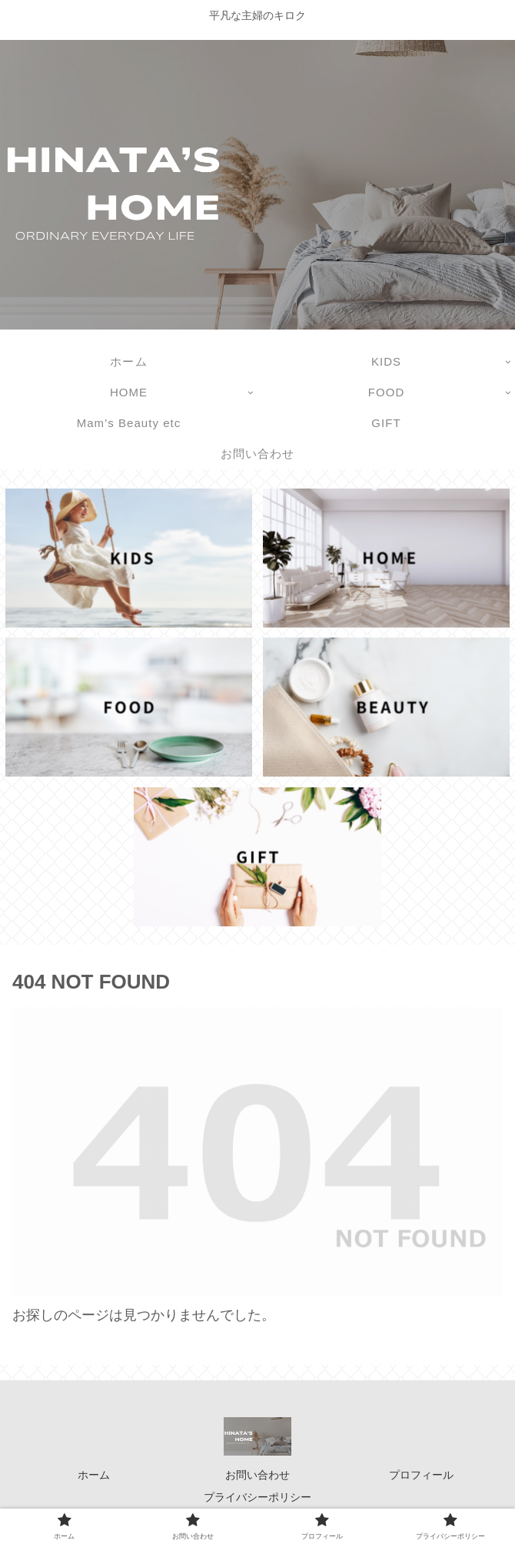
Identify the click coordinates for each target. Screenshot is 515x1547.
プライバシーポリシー (257, 1497)
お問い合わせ (257, 1475)
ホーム (94, 1475)
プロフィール (421, 1475)
